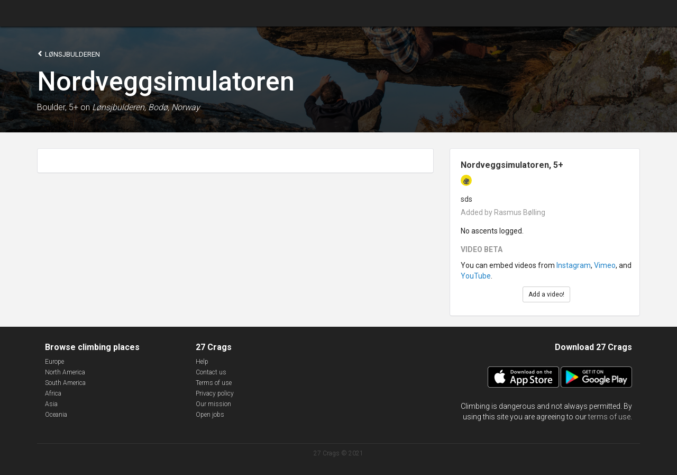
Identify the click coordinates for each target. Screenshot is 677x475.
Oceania (56, 414)
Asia (51, 404)
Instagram (573, 265)
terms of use (609, 417)
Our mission (213, 404)
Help (202, 361)
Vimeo (605, 265)
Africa (53, 393)
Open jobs (210, 414)
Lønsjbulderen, (119, 107)
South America (65, 383)
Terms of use (214, 383)
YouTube (476, 276)
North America (65, 372)
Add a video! (546, 294)
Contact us (211, 372)
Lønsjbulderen (68, 53)
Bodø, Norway (174, 107)
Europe (54, 361)
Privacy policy (215, 393)
